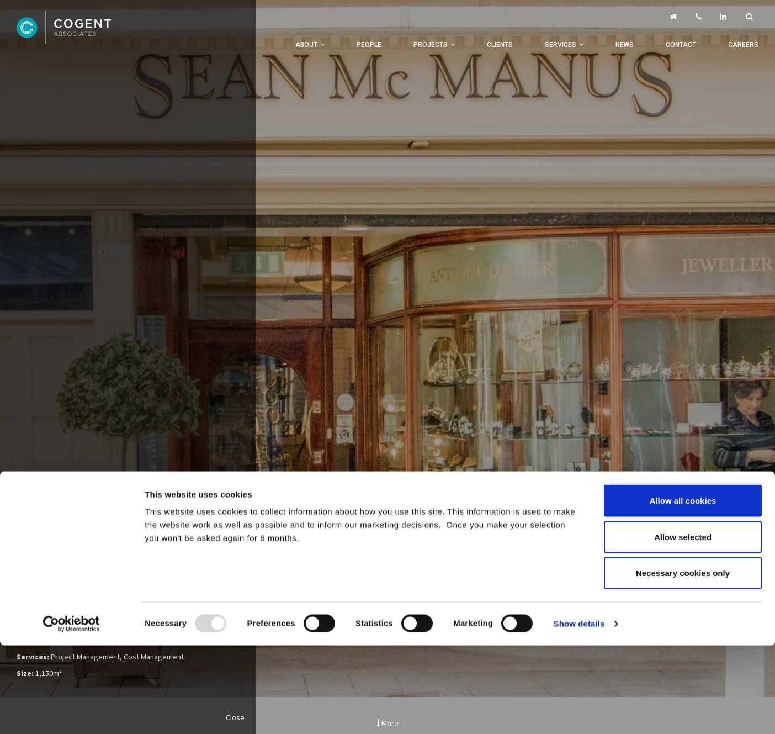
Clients (500, 45)
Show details (579, 538)
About (306, 45)
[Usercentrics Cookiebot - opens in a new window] (71, 538)
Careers (743, 45)
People (369, 45)
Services (560, 45)
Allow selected (683, 451)
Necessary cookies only (683, 487)
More (387, 723)
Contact (681, 45)
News (624, 45)
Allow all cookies (683, 415)
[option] (387, 367)
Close (235, 717)
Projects (430, 45)
